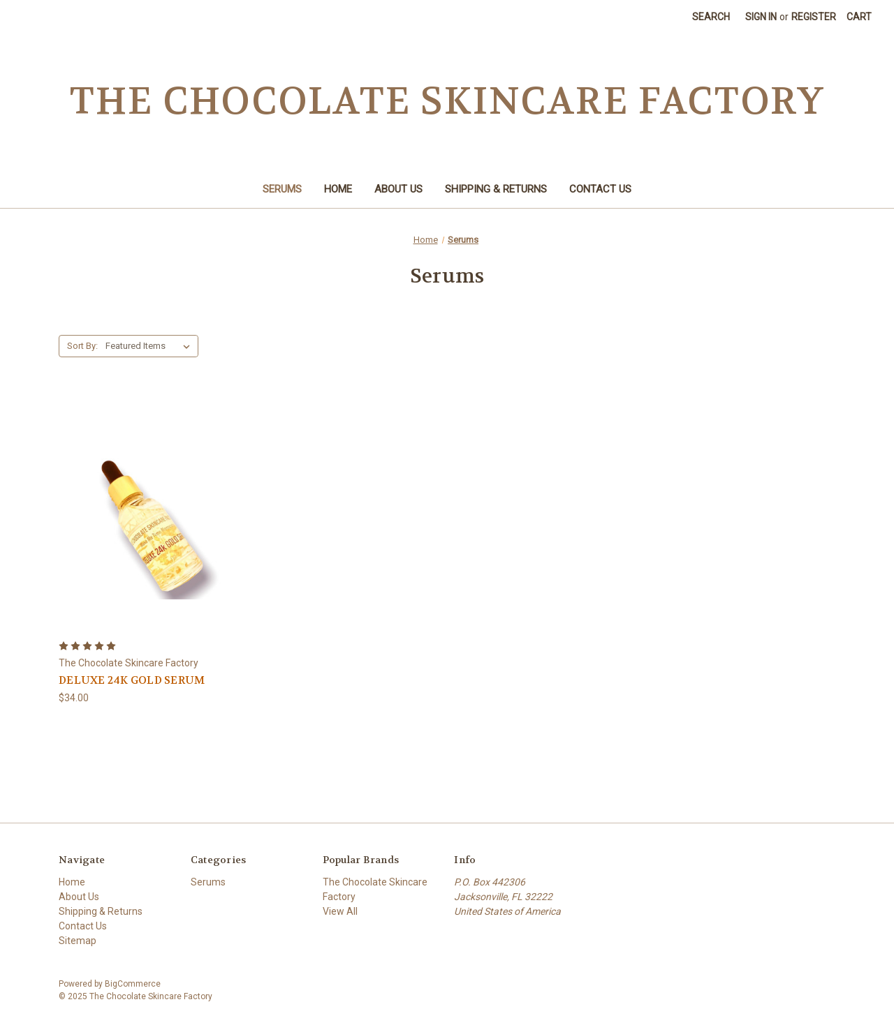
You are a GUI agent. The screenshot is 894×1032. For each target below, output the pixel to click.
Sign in (761, 16)
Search (711, 16)
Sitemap (77, 940)
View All (340, 911)
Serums (282, 189)
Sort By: (82, 346)
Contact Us (600, 189)
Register (813, 16)
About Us (398, 189)
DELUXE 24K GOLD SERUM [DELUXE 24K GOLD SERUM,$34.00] (132, 680)
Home (338, 189)
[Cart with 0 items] (859, 17)
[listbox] (150, 346)
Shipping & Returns (496, 189)
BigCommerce (133, 984)
